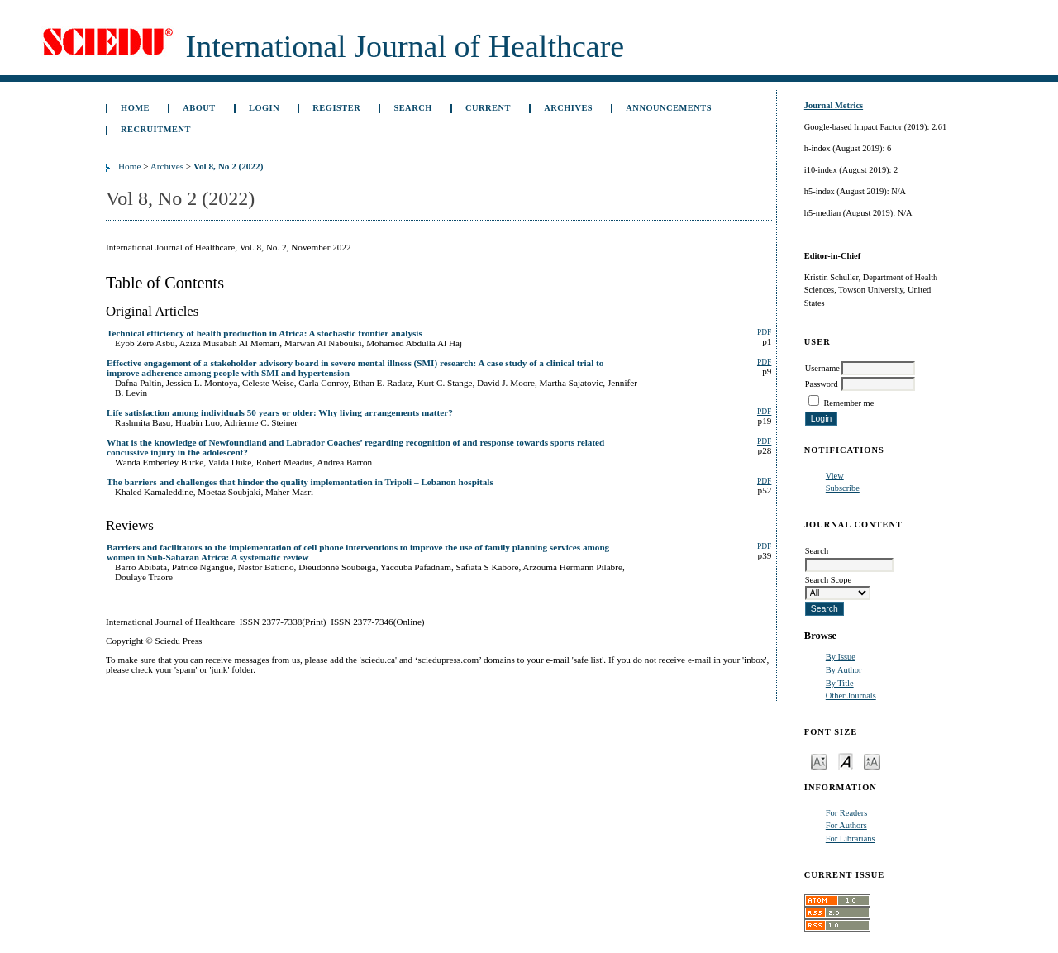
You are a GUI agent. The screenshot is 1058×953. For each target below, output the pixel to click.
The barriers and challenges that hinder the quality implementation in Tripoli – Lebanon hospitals (300, 482)
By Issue (840, 656)
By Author (844, 669)
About (199, 107)
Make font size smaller (819, 760)
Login (264, 107)
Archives (568, 107)
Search (412, 107)
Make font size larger (872, 760)
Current (488, 107)
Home (135, 107)
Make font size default (845, 760)
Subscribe (843, 488)
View (835, 475)
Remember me (848, 402)
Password (821, 383)
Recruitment (156, 129)
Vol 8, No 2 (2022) (228, 166)
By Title (840, 683)
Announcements (669, 107)
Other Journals (851, 695)
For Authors (846, 825)
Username (822, 368)
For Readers (847, 812)
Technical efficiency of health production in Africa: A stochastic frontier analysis (264, 333)
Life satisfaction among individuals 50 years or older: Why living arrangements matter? (280, 412)
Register (336, 107)
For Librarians (850, 838)
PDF (764, 332)
